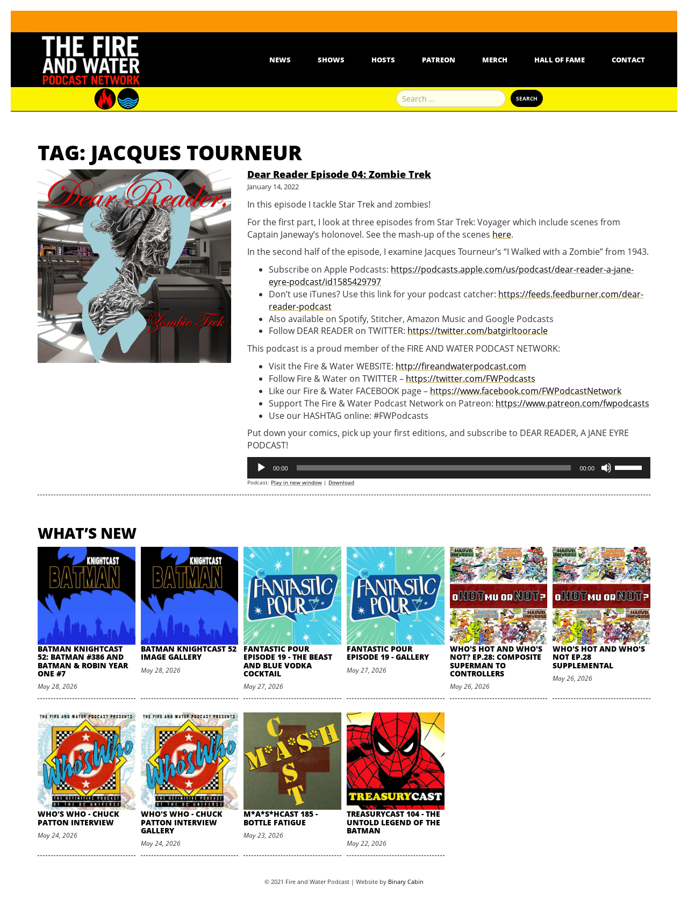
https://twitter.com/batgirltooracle (477, 331)
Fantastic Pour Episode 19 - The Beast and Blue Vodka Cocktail (287, 661)
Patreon (438, 60)
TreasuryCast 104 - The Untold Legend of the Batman (393, 822)
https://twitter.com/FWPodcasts (470, 378)
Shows (331, 60)
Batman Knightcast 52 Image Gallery (188, 653)
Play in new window (296, 482)
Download (341, 482)
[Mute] (606, 467)
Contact (628, 60)
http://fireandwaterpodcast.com (461, 366)
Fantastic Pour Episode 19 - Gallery (388, 653)
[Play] (261, 467)
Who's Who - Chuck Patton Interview (78, 818)
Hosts (383, 60)
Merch (494, 60)
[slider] (434, 467)
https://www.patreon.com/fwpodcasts (572, 403)
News (280, 60)
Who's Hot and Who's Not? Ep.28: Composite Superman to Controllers (496, 661)
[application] (448, 468)
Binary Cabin (406, 881)
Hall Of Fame (559, 60)
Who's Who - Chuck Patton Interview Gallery (182, 822)
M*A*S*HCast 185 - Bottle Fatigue (280, 818)
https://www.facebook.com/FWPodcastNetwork (525, 391)
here (501, 234)
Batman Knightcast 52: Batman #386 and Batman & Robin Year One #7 (83, 661)
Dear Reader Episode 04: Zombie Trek (339, 174)
